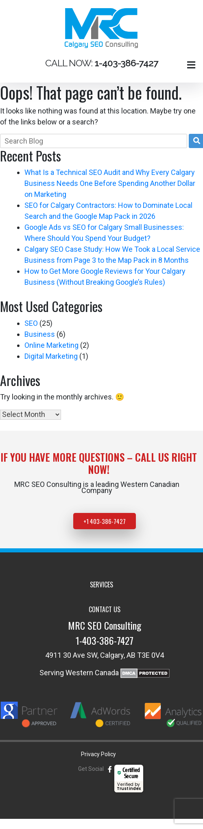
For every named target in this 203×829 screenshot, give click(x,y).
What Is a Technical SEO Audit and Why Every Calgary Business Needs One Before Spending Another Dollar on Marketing (109, 183)
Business (39, 334)
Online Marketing (51, 345)
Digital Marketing (51, 356)
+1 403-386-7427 (104, 521)
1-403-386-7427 (104, 640)
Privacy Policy (98, 754)
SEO (31, 323)
